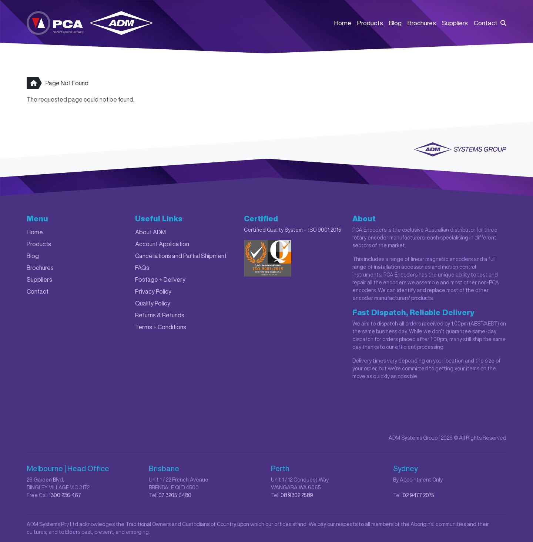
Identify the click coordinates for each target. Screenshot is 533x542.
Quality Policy (152, 303)
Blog (395, 23)
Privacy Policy (153, 291)
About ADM (150, 232)
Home (342, 23)
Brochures (422, 23)
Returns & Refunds (159, 315)
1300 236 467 (65, 495)
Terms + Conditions (160, 327)
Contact (485, 23)
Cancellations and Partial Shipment (181, 256)
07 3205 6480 (174, 495)
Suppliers (455, 23)
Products (370, 23)
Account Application (162, 244)
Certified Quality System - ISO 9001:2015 (292, 229)
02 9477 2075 (418, 495)
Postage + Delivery (160, 279)
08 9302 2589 (297, 495)
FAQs (142, 268)
